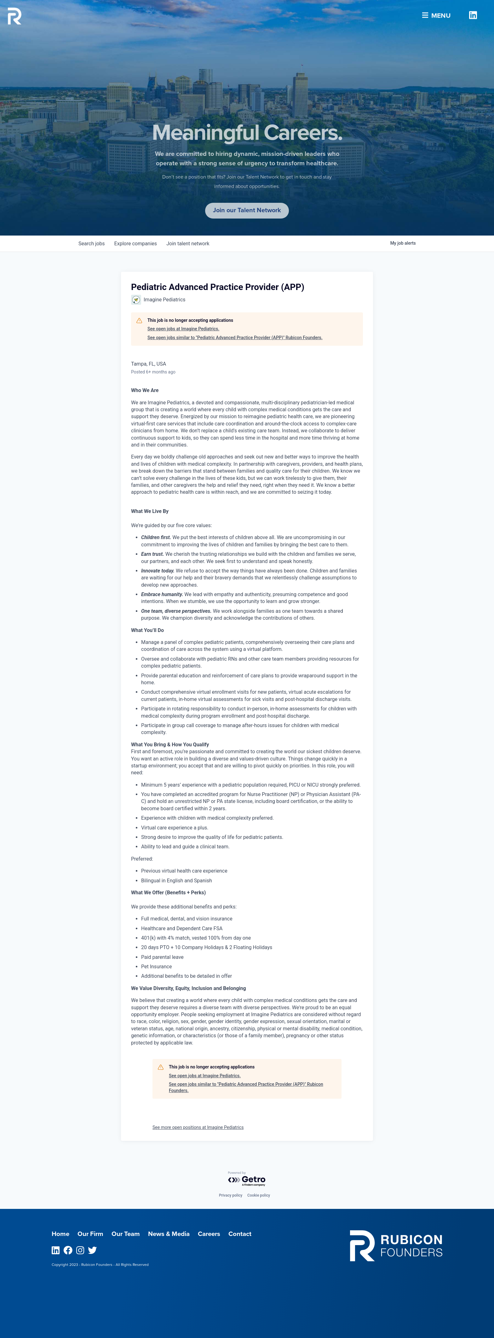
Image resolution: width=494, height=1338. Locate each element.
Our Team (126, 1234)
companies (136, 244)
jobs (92, 244)
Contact (243, 1234)
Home (61, 1234)
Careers (212, 1234)
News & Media (171, 1234)
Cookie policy (258, 1195)
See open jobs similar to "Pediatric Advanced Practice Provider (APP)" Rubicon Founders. (235, 337)
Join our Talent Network (247, 210)
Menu (436, 13)
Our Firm (91, 1234)
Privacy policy (230, 1195)
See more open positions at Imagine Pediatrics (198, 1127)
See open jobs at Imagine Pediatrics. (183, 328)
